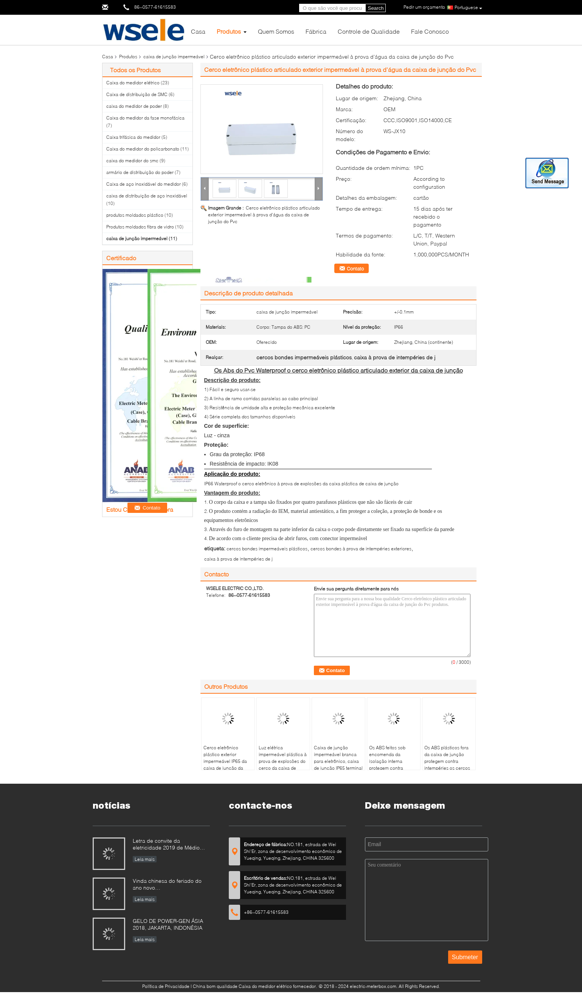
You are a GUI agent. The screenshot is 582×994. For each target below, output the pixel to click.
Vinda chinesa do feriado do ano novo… (167, 884)
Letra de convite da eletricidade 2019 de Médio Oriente (166, 844)
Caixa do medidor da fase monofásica (145, 118)
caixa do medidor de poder (134, 106)
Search (376, 8)
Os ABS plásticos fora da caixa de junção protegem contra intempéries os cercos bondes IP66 (447, 761)
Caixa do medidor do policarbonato (142, 149)
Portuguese (468, 8)
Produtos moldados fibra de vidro (140, 227)
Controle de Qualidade (369, 31)
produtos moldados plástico (134, 215)
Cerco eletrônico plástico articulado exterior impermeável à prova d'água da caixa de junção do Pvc (264, 214)
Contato (355, 269)
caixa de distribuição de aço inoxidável (146, 196)
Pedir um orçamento (424, 7)
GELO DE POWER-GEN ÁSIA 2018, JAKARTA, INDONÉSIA (168, 924)
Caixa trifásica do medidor (133, 137)
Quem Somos (276, 31)
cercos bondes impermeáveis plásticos (267, 548)
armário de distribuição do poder (140, 172)
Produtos (229, 31)
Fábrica (316, 31)
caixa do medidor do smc (132, 160)
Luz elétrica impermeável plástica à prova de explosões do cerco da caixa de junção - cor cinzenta (283, 761)
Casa (198, 31)
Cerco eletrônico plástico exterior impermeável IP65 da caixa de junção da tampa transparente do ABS (226, 764)
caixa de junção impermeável (174, 56)
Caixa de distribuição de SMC (137, 94)
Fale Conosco (430, 31)
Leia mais (145, 859)
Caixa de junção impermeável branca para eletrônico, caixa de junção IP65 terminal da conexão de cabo (338, 761)
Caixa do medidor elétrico (133, 82)
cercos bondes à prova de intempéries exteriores (360, 548)
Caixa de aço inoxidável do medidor (143, 184)
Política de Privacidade (165, 986)
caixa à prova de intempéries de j (238, 559)
